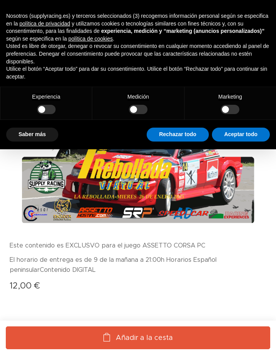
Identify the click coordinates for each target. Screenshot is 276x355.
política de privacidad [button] (44, 23)
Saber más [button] (32, 134)
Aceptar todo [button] (240, 134)
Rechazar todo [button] (177, 134)
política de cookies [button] (90, 39)
